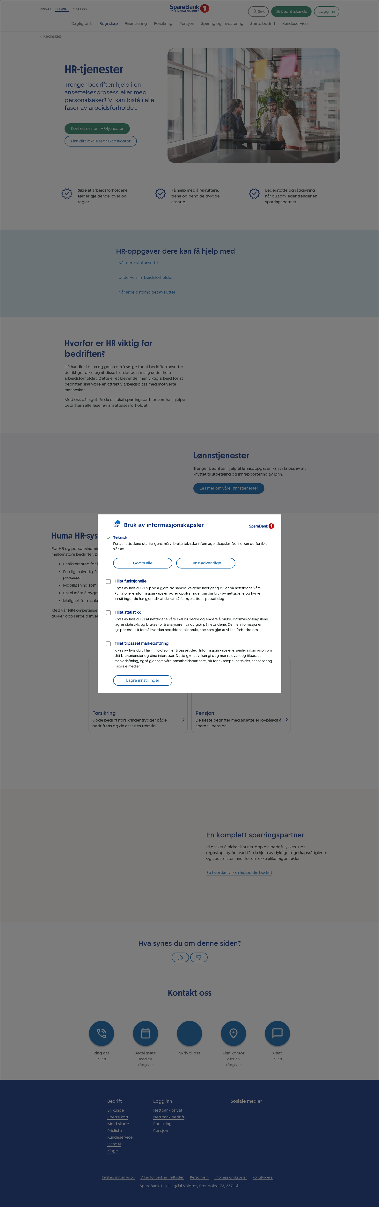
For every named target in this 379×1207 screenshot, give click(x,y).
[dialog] (189, 603)
